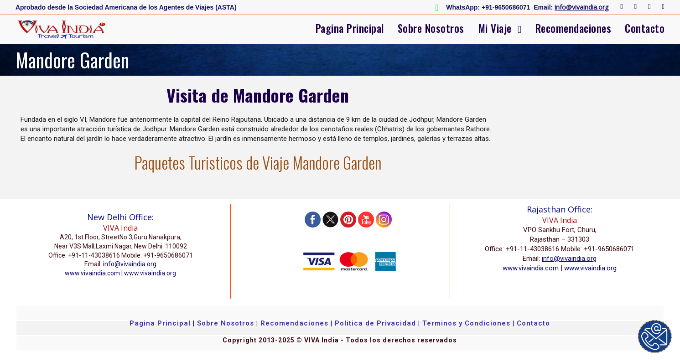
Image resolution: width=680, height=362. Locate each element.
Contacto (644, 28)
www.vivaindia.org (150, 273)
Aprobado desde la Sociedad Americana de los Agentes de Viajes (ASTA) (126, 7)
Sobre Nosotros (431, 28)
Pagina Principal (350, 28)
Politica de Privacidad (375, 323)
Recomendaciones (573, 28)
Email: (543, 7)
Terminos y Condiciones (467, 323)
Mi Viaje (495, 28)
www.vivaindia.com (92, 273)
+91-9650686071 (506, 7)
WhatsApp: (463, 7)
